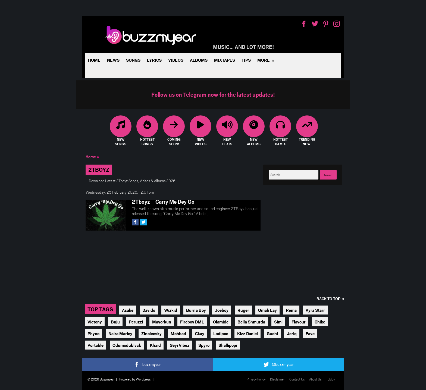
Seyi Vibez (179, 345)
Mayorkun (161, 322)
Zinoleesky (151, 333)
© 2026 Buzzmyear (101, 379)
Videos (175, 60)
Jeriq (292, 333)
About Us (315, 379)
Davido (148, 310)
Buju (115, 322)
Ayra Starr (315, 310)
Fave (310, 333)
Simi (278, 322)
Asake (127, 310)
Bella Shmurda (251, 322)
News (113, 60)
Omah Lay (267, 310)
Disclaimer (277, 379)
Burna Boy (196, 310)
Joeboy (221, 310)
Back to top (328, 298)
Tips (246, 60)
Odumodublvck (126, 345)
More (263, 60)
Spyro (203, 345)
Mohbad (178, 333)
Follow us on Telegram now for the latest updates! (213, 94)
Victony (94, 322)
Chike (320, 322)
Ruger (243, 310)
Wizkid (170, 310)
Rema (291, 310)
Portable (95, 345)
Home (94, 60)
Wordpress (143, 379)
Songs (133, 60)
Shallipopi (227, 345)
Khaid (155, 345)
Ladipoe (220, 333)
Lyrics (154, 60)
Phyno (93, 333)
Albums (199, 60)
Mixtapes (224, 60)
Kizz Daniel (247, 333)
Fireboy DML (192, 322)
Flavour (299, 322)
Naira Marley (120, 333)
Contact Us (297, 379)
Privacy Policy (256, 379)
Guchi (272, 333)
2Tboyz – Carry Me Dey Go (163, 201)
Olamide (220, 322)
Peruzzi (136, 322)
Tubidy (330, 379)
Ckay (199, 333)
